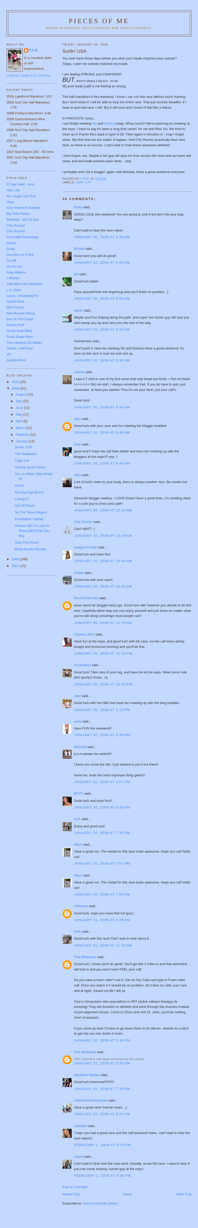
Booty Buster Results (30, 549)
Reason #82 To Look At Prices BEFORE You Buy (32, 531)
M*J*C (79, 793)
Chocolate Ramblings (22, 237)
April (19, 421)
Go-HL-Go (14, 266)
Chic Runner (83, 522)
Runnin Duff (15, 325)
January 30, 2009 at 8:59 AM (102, 298)
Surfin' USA (23, 447)
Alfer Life (13, 190)
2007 (16, 566)
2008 (16, 559)
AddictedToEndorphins (91, 1100)
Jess (78, 419)
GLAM (11, 260)
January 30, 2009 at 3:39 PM (102, 735)
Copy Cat (22, 460)
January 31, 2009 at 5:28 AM (102, 920)
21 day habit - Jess (20, 184)
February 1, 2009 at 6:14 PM (102, 1145)
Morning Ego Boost (29, 492)
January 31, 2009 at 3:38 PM (102, 1040)
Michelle (80, 747)
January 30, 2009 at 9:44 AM (102, 407)
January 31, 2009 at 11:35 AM (103, 945)
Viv (95, 123)
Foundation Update (29, 519)
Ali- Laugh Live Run (21, 196)
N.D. (77, 819)
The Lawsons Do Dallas (24, 343)
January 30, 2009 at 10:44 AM (103, 561)
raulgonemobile (85, 547)
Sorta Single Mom (19, 337)
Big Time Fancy (18, 214)
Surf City (84, 182)
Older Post (184, 1194)
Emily (78, 207)
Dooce (11, 243)
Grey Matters (16, 272)
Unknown (81, 906)
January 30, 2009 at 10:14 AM (103, 510)
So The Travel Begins (31, 512)
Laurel (78, 1156)
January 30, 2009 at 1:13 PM (102, 710)
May (19, 414)
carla (77, 721)
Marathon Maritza (87, 1075)
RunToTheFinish (86, 598)
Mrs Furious (15, 307)
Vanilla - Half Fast (19, 348)
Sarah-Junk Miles (19, 331)
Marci (78, 844)
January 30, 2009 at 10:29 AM (103, 536)
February (23, 434)
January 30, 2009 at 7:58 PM (102, 894)
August (21, 394)
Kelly (77, 931)
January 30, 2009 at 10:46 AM (103, 586)
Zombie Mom (16, 360)
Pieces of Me (99, 21)
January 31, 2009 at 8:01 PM (102, 1114)
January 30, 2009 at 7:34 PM (102, 833)
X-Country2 (82, 665)
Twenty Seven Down (30, 467)
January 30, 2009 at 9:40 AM (102, 360)
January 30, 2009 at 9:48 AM (102, 432)
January (22, 441)
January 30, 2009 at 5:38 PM (102, 807)
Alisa (77, 475)
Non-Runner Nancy (20, 313)
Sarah (78, 310)
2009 (16, 388)
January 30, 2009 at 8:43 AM (102, 237)
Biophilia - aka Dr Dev (22, 219)
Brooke (79, 249)
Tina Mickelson (85, 957)
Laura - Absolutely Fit (22, 296)
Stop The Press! (27, 542)
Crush (19, 485)
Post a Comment (74, 1187)
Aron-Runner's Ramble (23, 208)
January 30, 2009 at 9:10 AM (102, 329)
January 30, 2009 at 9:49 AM (102, 463)
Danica (110, 123)
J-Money (12, 278)
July (19, 401)
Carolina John (84, 634)
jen (76, 274)
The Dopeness (26, 454)
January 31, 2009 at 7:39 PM (102, 1089)
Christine (80, 1126)
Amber (79, 573)
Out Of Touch (24, 506)
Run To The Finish (20, 319)
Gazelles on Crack (20, 254)
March (21, 428)
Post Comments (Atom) (100, 1203)
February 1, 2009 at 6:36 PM (102, 1176)
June (20, 408)
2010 (16, 382)
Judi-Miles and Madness (24, 284)
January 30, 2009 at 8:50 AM (102, 262)
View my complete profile (28, 75)
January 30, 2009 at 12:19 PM (103, 653)
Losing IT (21, 499)
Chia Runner (15, 225)
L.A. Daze (13, 290)
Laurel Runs (15, 301)
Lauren (79, 372)
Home (127, 1194)
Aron (77, 444)
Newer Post (71, 1194)
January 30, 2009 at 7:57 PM (102, 863)
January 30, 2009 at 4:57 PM (102, 782)
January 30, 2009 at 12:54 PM (103, 684)
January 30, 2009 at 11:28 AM (103, 623)
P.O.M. (33, 50)
